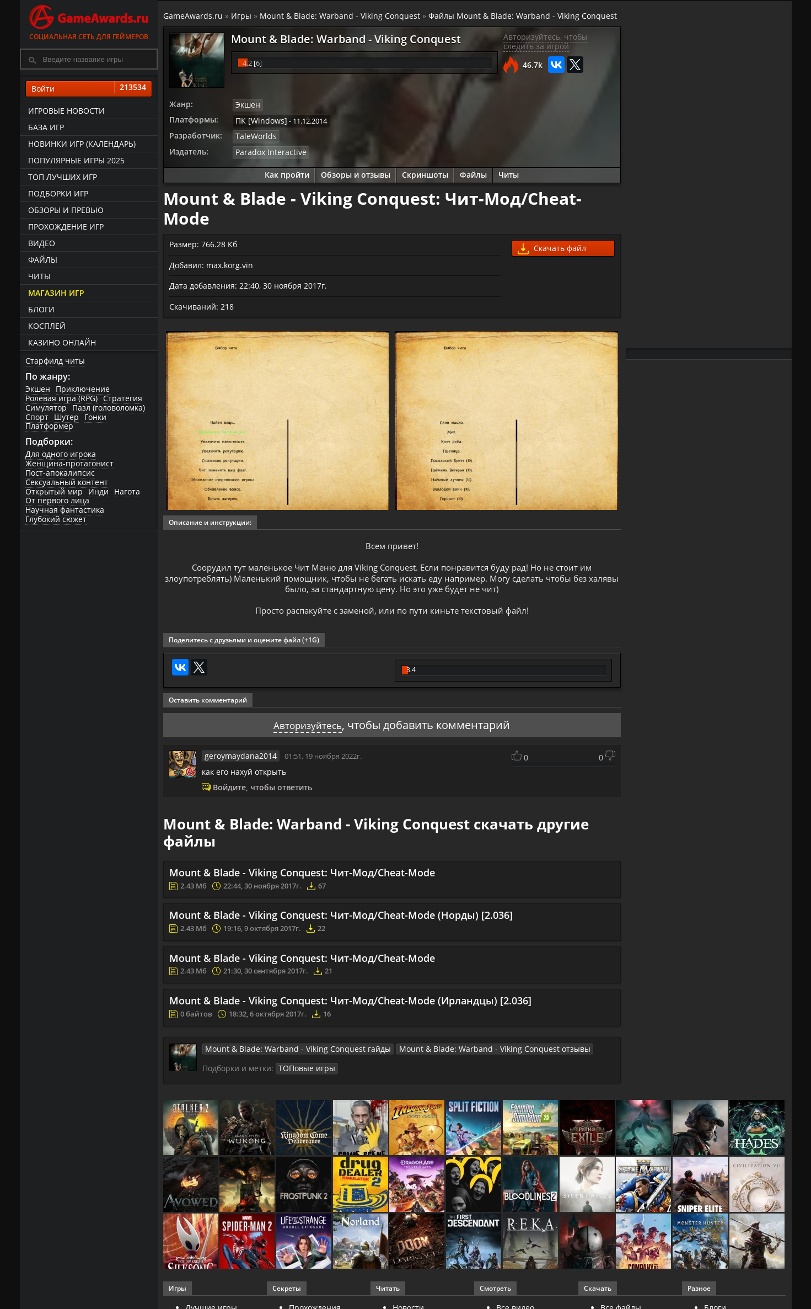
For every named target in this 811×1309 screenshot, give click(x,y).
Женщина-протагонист (69, 463)
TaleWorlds (253, 135)
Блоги (41, 309)
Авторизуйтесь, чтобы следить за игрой (545, 41)
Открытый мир (54, 491)
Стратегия (122, 398)
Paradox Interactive (267, 150)
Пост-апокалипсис (60, 472)
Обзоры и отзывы (355, 172)
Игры (241, 15)
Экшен (37, 389)
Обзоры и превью (66, 210)
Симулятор (46, 407)
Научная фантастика (64, 509)
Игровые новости (66, 110)
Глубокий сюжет (56, 519)
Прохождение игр (66, 226)
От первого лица (57, 500)
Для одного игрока (60, 454)
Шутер (66, 417)
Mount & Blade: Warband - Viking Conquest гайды (287, 1055)
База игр (46, 127)
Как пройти (287, 172)
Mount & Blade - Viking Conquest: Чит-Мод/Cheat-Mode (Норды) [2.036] (341, 921)
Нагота (127, 491)
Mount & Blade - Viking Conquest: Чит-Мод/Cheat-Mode (302, 878)
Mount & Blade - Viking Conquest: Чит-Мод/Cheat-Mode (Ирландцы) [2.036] (350, 1006)
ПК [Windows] (258, 120)
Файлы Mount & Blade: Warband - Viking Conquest (522, 15)
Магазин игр (56, 293)
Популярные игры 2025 (76, 160)
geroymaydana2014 (237, 762)
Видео (41, 243)
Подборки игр (58, 193)
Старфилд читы (55, 360)
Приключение (83, 389)
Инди (98, 491)
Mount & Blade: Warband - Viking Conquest (340, 15)
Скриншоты (425, 172)
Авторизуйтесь (308, 730)
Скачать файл (552, 246)
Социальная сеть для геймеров (88, 20)
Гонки (95, 417)
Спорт (37, 417)
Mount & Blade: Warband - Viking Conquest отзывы (462, 1055)
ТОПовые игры (304, 1073)
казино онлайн (62, 342)
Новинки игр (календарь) (82, 144)
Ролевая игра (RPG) (61, 398)
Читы (39, 276)
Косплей (47, 326)
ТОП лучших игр (62, 177)
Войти (88, 89)
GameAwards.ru (193, 15)
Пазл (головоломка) (108, 407)
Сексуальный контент (66, 482)
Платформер (49, 426)
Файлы (42, 259)
